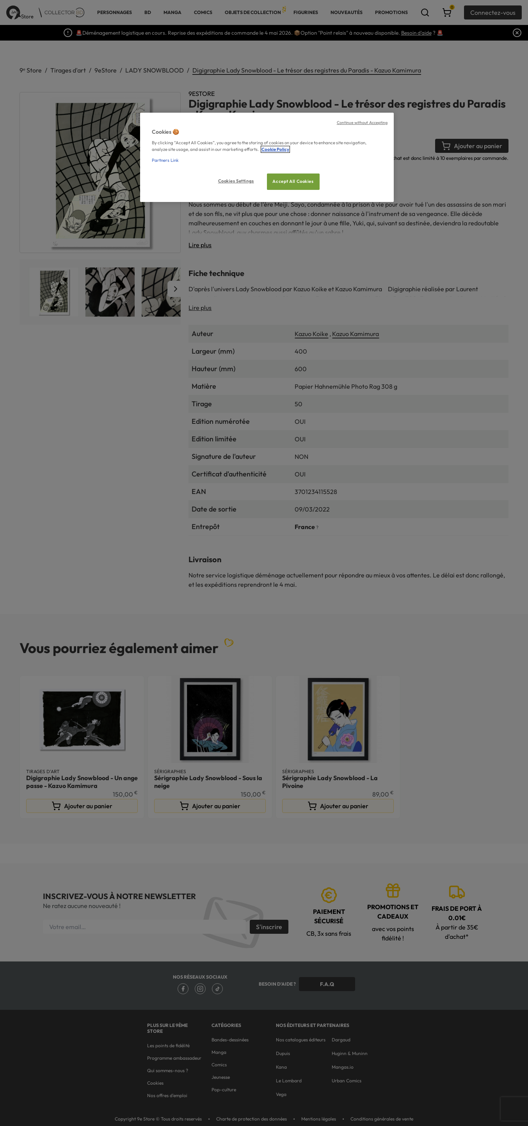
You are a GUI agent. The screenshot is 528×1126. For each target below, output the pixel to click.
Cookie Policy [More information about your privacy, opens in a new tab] (275, 149)
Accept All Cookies (292, 181)
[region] (267, 157)
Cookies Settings (236, 181)
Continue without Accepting (362, 122)
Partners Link (165, 160)
